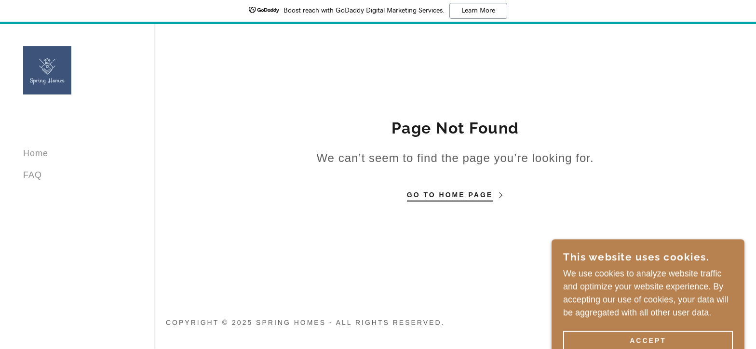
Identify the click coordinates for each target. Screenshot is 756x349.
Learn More (478, 10)
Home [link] (35, 153)
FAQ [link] (32, 175)
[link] (47, 70)
